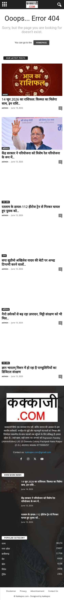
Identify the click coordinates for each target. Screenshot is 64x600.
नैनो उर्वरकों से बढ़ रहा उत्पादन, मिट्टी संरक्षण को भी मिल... (32, 316)
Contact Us (53, 591)
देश (3, 559)
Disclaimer (11, 591)
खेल (3, 564)
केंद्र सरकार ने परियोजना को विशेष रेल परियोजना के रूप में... (31, 155)
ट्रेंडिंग (4, 574)
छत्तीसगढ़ (6, 148)
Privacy (23, 591)
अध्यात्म (5, 94)
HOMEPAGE (41, 43)
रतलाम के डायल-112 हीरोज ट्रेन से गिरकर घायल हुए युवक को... (31, 209)
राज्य (4, 255)
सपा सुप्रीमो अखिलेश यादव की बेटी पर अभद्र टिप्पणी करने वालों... (28, 262)
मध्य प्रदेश (6, 202)
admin (5, 108)
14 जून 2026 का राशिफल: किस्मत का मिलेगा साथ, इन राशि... (29, 101)
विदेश (4, 569)
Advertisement (37, 591)
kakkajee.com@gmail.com (38, 452)
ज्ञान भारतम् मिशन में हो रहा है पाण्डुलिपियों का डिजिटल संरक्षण (29, 370)
